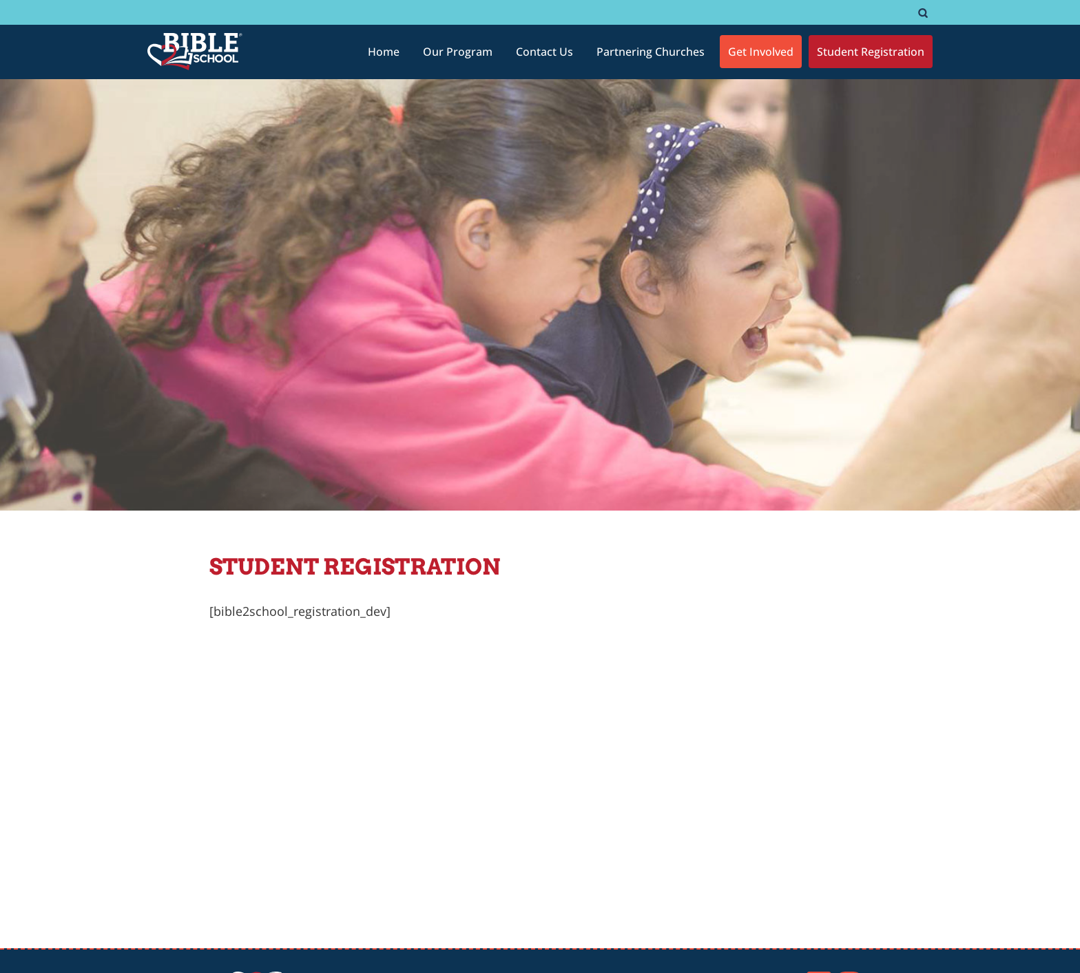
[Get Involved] (761, 51)
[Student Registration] (871, 51)
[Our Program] (458, 51)
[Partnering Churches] (650, 51)
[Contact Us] (544, 51)
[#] (923, 13)
